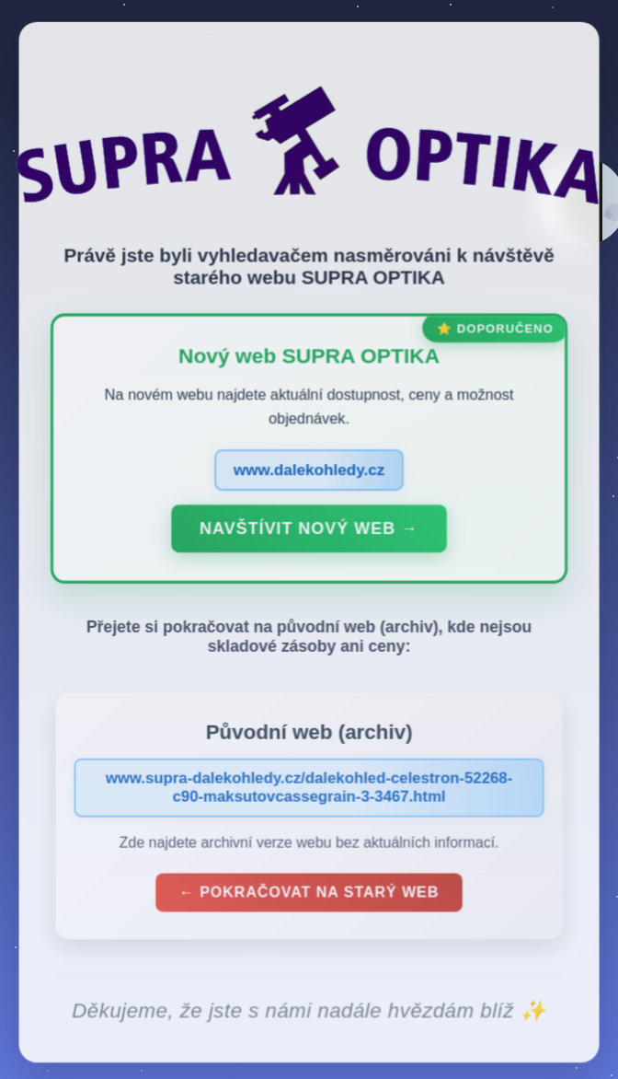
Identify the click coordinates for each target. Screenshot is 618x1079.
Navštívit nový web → (309, 533)
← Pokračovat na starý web (309, 895)
